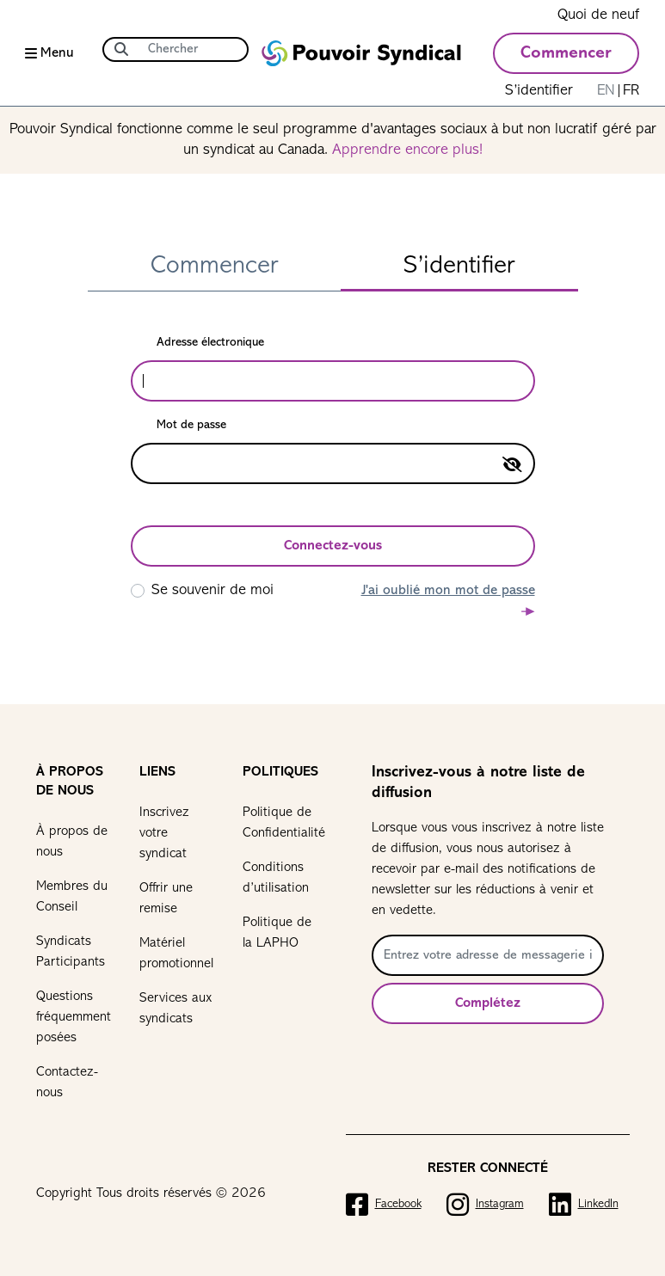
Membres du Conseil (72, 897)
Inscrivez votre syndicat (164, 833)
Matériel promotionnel (176, 953)
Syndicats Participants (70, 952)
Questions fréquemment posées (73, 1017)
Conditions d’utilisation (276, 878)
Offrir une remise (166, 898)
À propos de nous (72, 842)
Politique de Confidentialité (281, 823)
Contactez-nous (67, 1082)
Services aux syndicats (175, 1008)
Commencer (566, 53)
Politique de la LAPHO (277, 933)
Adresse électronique (210, 342)
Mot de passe (191, 425)
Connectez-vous (333, 546)
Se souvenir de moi (212, 590)
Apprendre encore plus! (407, 150)
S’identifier (539, 91)
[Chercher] (193, 49)
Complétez (487, 1003)
